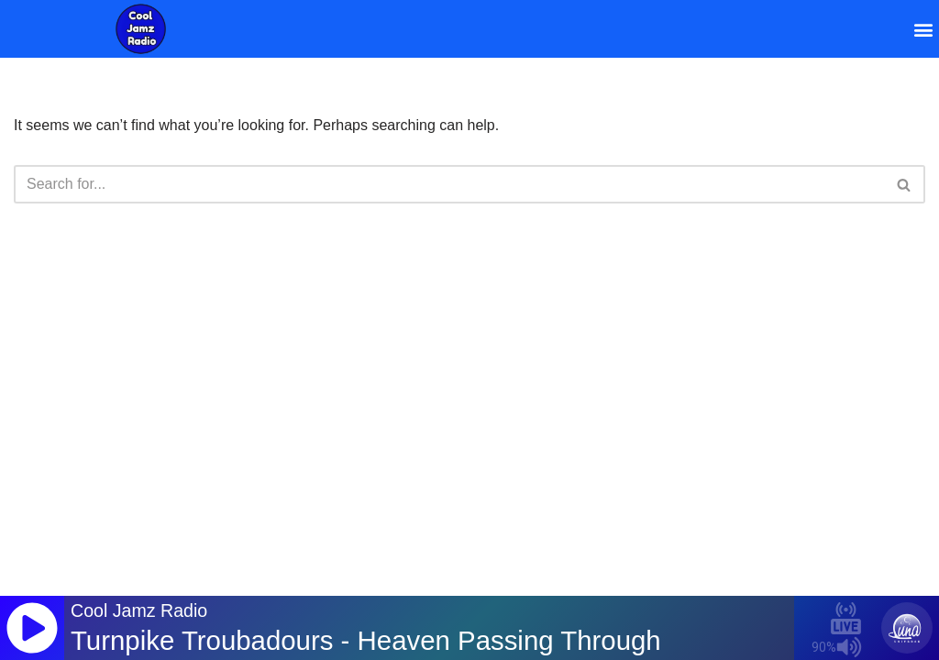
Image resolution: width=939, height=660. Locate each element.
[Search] (449, 184)
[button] (924, 29)
